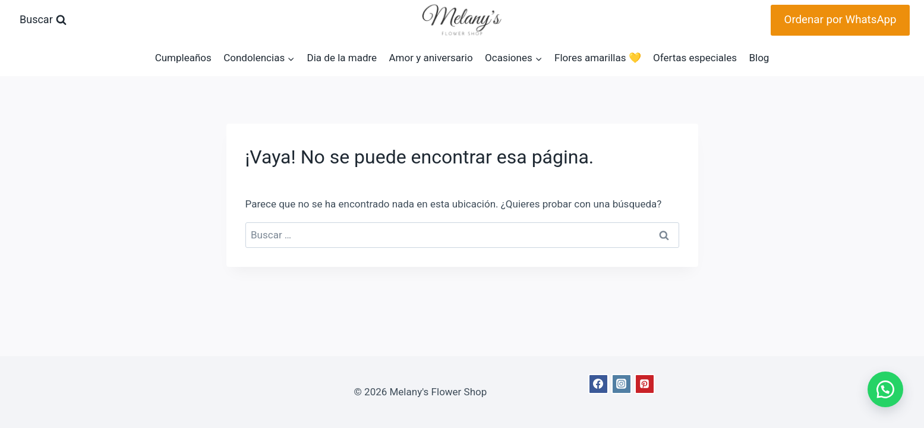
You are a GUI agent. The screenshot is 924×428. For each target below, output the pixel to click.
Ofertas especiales (695, 58)
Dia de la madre (342, 58)
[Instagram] (621, 384)
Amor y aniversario (430, 58)
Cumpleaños (183, 58)
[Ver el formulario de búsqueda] (43, 20)
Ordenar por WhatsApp (840, 19)
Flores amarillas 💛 (597, 58)
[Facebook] (598, 384)
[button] (882, 386)
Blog (759, 58)
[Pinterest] (645, 384)
